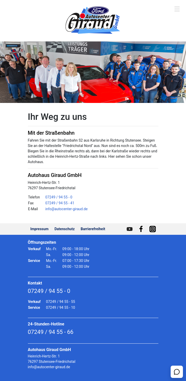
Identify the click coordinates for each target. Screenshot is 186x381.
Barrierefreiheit (93, 229)
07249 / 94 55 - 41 (59, 203)
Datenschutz (64, 229)
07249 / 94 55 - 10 (60, 307)
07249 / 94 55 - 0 (58, 197)
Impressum (39, 229)
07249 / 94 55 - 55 (60, 302)
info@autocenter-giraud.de (66, 209)
